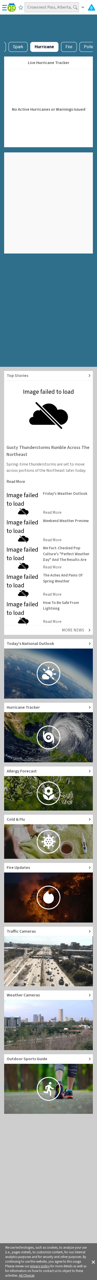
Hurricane (44, 46)
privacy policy (40, 1266)
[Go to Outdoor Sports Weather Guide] (48, 1084)
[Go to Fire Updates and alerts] (48, 893)
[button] (93, 1261)
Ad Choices (26, 1275)
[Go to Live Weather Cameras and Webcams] (48, 1020)
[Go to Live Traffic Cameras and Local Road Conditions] (48, 956)
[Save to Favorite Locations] (21, 7)
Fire (68, 46)
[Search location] (52, 7)
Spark (18, 46)
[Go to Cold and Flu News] (48, 837)
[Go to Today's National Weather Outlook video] (48, 669)
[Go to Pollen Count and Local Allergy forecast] (48, 788)
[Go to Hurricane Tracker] (48, 732)
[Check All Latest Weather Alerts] (91, 7)
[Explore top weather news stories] (48, 376)
